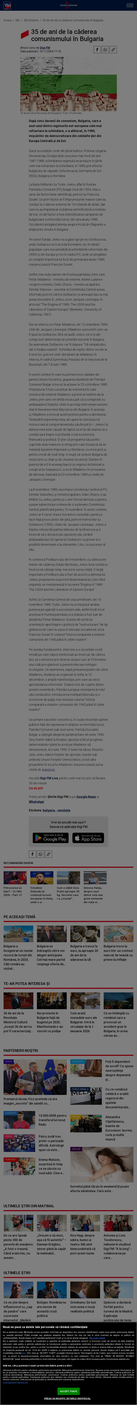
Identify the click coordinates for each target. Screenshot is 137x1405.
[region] (68, 1363)
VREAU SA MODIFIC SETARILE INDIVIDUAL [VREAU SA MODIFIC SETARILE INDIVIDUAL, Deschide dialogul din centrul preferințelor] (67, 1398)
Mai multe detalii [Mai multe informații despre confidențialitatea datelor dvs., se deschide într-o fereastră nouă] (97, 1338)
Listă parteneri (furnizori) (15, 1383)
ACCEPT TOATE (68, 1391)
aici (24, 1353)
